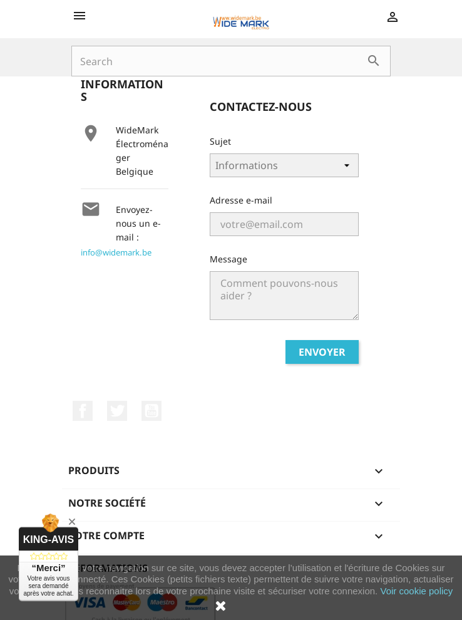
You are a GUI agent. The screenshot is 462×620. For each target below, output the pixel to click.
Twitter (117, 411)
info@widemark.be (116, 252)
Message (228, 259)
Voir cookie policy (416, 591)
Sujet (220, 141)
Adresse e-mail (241, 200)
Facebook (83, 411)
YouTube (151, 411)
